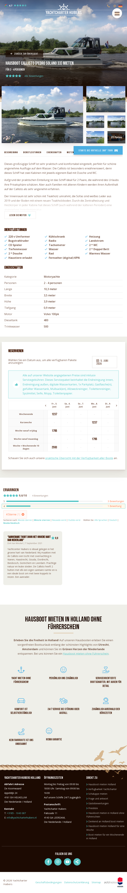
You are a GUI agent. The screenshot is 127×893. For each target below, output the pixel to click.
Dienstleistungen (32, 152)
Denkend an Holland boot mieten (105, 821)
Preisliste (92, 808)
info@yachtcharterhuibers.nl (22, 818)
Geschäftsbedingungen (48, 882)
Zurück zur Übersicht (24, 53)
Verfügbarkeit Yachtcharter (101, 789)
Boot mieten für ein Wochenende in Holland (105, 837)
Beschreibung (11, 152)
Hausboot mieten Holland (101, 784)
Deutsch (113, 520)
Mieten (70, 152)
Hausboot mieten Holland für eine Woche (105, 828)
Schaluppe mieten (96, 794)
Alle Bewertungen (33, 75)
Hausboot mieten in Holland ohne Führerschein (105, 815)
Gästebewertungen (97, 803)
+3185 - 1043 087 (16, 813)
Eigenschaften (54, 152)
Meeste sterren (25, 520)
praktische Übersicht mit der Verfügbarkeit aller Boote (79, 458)
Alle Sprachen (100, 520)
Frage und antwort (97, 799)
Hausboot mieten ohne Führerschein (86, 653)
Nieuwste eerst (59, 520)
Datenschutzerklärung (76, 882)
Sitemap (96, 882)
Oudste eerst (74, 520)
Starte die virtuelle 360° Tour (98, 150)
